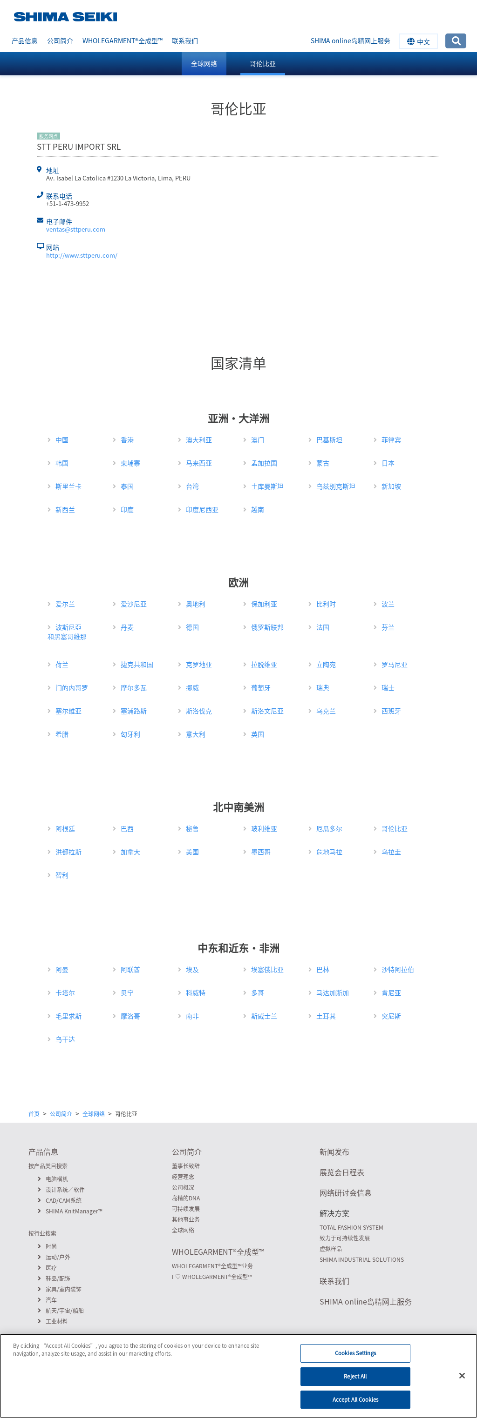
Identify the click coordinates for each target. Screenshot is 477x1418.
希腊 (61, 734)
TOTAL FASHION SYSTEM (351, 1227)
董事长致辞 (186, 1166)
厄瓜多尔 (329, 828)
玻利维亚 (264, 828)
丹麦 (127, 627)
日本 (388, 462)
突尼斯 (391, 1015)
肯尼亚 (391, 992)
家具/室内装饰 (60, 1289)
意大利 (195, 734)
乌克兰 (326, 710)
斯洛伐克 (199, 710)
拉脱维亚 (264, 664)
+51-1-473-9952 (67, 203)
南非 (192, 1015)
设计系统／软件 (61, 1189)
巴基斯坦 (329, 439)
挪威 (192, 687)
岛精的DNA (186, 1198)
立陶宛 (326, 664)
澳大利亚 (199, 439)
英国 (257, 734)
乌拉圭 (391, 851)
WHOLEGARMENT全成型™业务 (212, 1266)
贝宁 (127, 992)
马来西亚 (199, 462)
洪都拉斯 (68, 851)
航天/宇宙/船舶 (61, 1310)
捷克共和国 (137, 664)
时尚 (47, 1246)
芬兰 (388, 627)
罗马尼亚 (395, 664)
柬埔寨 (130, 462)
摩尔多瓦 (134, 687)
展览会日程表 (342, 1172)
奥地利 (195, 603)
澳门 (257, 439)
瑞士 (388, 687)
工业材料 (53, 1321)
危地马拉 (329, 851)
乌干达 (65, 1039)
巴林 (322, 969)
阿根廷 (65, 828)
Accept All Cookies (355, 1407)
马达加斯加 (332, 992)
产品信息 (25, 40)
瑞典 (322, 687)
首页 (34, 1114)
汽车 (47, 1300)
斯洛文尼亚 (267, 710)
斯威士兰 (264, 1015)
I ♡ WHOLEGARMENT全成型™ (212, 1276)
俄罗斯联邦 (267, 627)
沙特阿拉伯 (398, 969)
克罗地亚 (199, 664)
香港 (127, 439)
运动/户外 (54, 1257)
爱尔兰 (65, 603)
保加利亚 (264, 603)
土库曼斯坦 (267, 486)
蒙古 (322, 462)
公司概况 (183, 1187)
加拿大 (130, 851)
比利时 (326, 603)
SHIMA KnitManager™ (70, 1211)
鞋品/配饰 (54, 1278)
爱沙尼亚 (134, 603)
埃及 (192, 969)
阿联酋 (130, 969)
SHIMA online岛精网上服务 (350, 40)
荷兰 (61, 664)
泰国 (127, 486)
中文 (418, 41)
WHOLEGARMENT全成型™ (122, 40)
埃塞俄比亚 (267, 969)
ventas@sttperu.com (75, 229)
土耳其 (326, 1015)
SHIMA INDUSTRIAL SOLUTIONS (362, 1259)
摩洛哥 (130, 1015)
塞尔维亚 (68, 710)
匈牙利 (130, 734)
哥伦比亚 (263, 63)
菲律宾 (391, 439)
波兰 (388, 603)
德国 (192, 627)
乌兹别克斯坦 (335, 486)
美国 (192, 851)
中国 (61, 439)
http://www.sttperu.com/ (81, 255)
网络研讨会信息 (346, 1192)
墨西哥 (261, 851)
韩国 (61, 462)
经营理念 (183, 1176)
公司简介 (60, 40)
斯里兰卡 (68, 486)
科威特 (195, 992)
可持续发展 (186, 1209)
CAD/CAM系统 (60, 1200)
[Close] (462, 1383)
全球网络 (204, 63)
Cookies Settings (355, 1361)
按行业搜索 (42, 1233)
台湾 (192, 486)
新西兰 (65, 509)
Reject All (355, 1383)
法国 (322, 627)
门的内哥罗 (71, 687)
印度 (127, 509)
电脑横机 (53, 1179)
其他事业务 (186, 1219)
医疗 (47, 1268)
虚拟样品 (331, 1249)
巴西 (127, 828)
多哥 (257, 992)
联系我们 (185, 40)
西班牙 (391, 710)
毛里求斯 (68, 1015)
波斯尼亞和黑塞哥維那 (67, 631)
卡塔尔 (65, 992)
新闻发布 (334, 1151)
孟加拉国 (264, 462)
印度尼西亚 (202, 509)
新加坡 (391, 486)
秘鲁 (192, 828)
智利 (61, 874)
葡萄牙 (261, 687)
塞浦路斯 (134, 710)
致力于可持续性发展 (345, 1238)
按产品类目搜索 (48, 1166)
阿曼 (61, 969)
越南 (257, 509)
